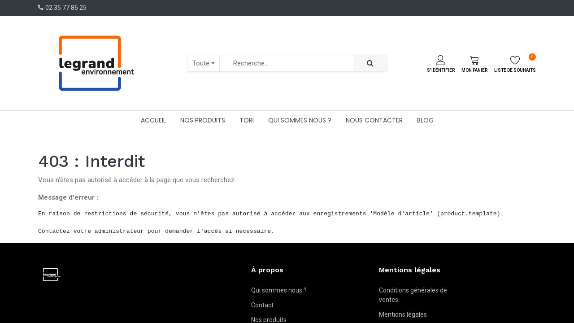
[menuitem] (153, 120)
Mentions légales (403, 314)
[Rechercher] (370, 63)
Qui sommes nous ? (279, 290)
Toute (200, 63)
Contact (262, 305)
